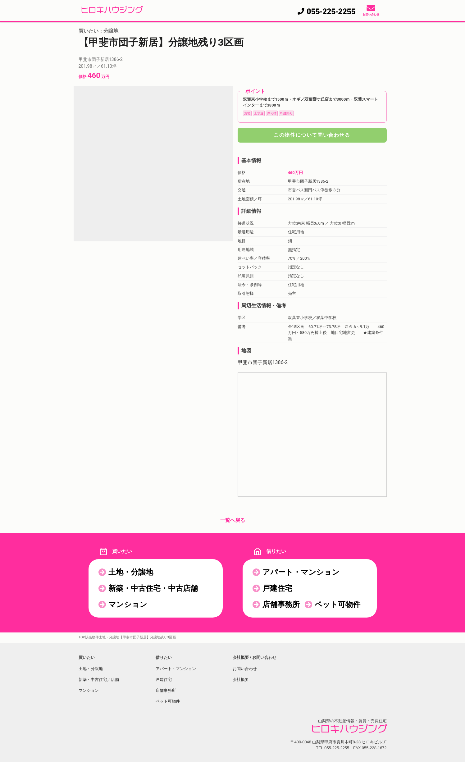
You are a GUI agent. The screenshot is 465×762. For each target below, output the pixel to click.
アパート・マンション (301, 572)
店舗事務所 (281, 604)
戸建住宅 (277, 588)
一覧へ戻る (232, 520)
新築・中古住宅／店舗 (99, 679)
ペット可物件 (337, 604)
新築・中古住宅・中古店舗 (153, 588)
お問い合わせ (245, 668)
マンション (127, 604)
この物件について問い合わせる (312, 135)
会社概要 (241, 679)
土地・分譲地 (130, 572)
